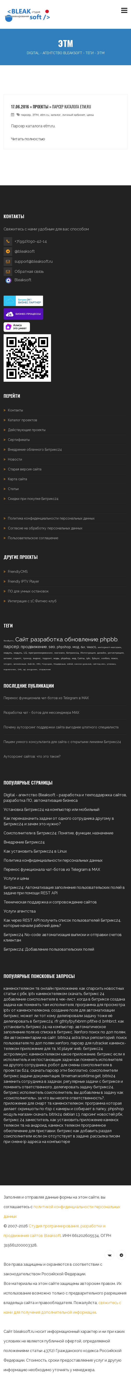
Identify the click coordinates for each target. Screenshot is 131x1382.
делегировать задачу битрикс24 (83, 1087)
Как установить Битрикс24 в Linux (35, 851)
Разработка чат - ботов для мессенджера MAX (41, 712)
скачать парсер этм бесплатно (59, 1070)
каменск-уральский (82, 664)
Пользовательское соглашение (33, 538)
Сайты (81, 658)
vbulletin (31, 664)
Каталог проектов (22, 420)
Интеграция (88, 652)
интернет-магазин (109, 647)
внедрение (32, 669)
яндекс (37, 658)
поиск (114, 658)
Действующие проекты (27, 430)
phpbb (109, 639)
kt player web (69, 1048)
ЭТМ (35, 115)
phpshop (64, 647)
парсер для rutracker (89, 1043)
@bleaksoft (25, 251)
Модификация (59, 664)
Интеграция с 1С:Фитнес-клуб (32, 601)
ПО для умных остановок (28, 591)
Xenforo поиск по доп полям (99, 1032)
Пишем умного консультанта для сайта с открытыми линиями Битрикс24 (62, 742)
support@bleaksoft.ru (34, 261)
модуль (8, 652)
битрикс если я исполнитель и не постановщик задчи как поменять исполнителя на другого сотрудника (64, 1059)
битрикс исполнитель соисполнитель (38, 1092)
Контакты (15, 410)
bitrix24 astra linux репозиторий (86, 1037)
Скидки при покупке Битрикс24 (33, 499)
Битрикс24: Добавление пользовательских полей (49, 949)
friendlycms (9, 640)
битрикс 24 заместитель (26, 1120)
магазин (59, 652)
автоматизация (19, 664)
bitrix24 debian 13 (64, 1114)
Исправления (45, 669)
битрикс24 (72, 652)
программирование (40, 652)
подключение (10, 669)
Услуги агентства (20, 911)
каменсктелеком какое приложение (62, 1054)
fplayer (96, 658)
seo (52, 646)
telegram (8, 664)
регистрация (116, 652)
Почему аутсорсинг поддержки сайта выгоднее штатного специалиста (61, 727)
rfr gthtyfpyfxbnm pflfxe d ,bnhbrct (85, 1021)
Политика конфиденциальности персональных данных (51, 518)
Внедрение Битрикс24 (24, 842)
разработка (46, 639)
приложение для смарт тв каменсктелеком (43, 1103)
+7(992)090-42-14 (31, 241)
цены (90, 115)
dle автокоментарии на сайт (30, 1037)
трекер (27, 658)
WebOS (91, 647)
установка (111, 664)
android (70, 664)
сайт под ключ (99, 664)
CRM (38, 664)
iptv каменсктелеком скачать (55, 993)
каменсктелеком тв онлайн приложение (41, 988)
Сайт (22, 639)
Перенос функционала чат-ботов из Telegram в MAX (46, 698)
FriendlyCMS (18, 572)
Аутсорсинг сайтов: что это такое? (32, 756)
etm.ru (44, 115)
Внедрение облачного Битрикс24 (35, 449)
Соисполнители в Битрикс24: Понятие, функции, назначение (58, 833)
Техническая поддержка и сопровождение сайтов (50, 902)
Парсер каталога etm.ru (71, 107)
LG (25, 652)
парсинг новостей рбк (101, 1114)
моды (56, 658)
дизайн (101, 652)
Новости (15, 459)
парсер (26, 115)
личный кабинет (73, 115)
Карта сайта (17, 479)
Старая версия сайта (24, 469)
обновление (81, 639)
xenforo (105, 658)
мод (76, 647)
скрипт (17, 658)
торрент (47, 658)
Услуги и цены (16, 878)
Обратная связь (29, 271)
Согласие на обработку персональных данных (45, 528)
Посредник (47, 664)
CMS (20, 669)
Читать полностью (28, 139)
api (24, 669)
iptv (88, 658)
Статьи (13, 489)
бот (83, 647)
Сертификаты (19, 440)
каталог (56, 115)
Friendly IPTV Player (23, 581)
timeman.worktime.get (81, 1076)
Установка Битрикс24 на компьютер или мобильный (51, 809)
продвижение (34, 646)
